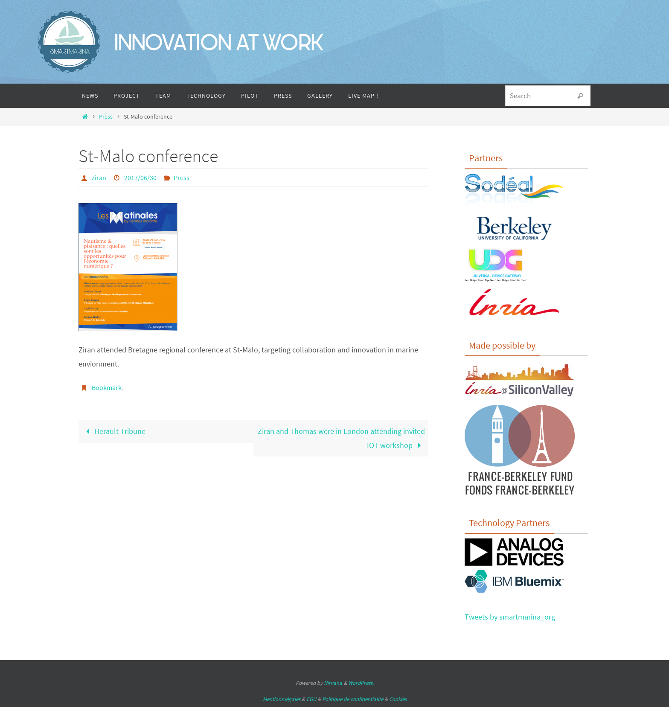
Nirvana (333, 683)
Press (106, 116)
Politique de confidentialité (352, 699)
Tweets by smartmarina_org (510, 617)
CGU (311, 699)
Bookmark (107, 387)
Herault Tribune (113, 431)
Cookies (398, 699)
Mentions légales (281, 699)
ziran (99, 177)
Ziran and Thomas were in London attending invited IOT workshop (341, 438)
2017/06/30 (140, 177)
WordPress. (361, 683)
